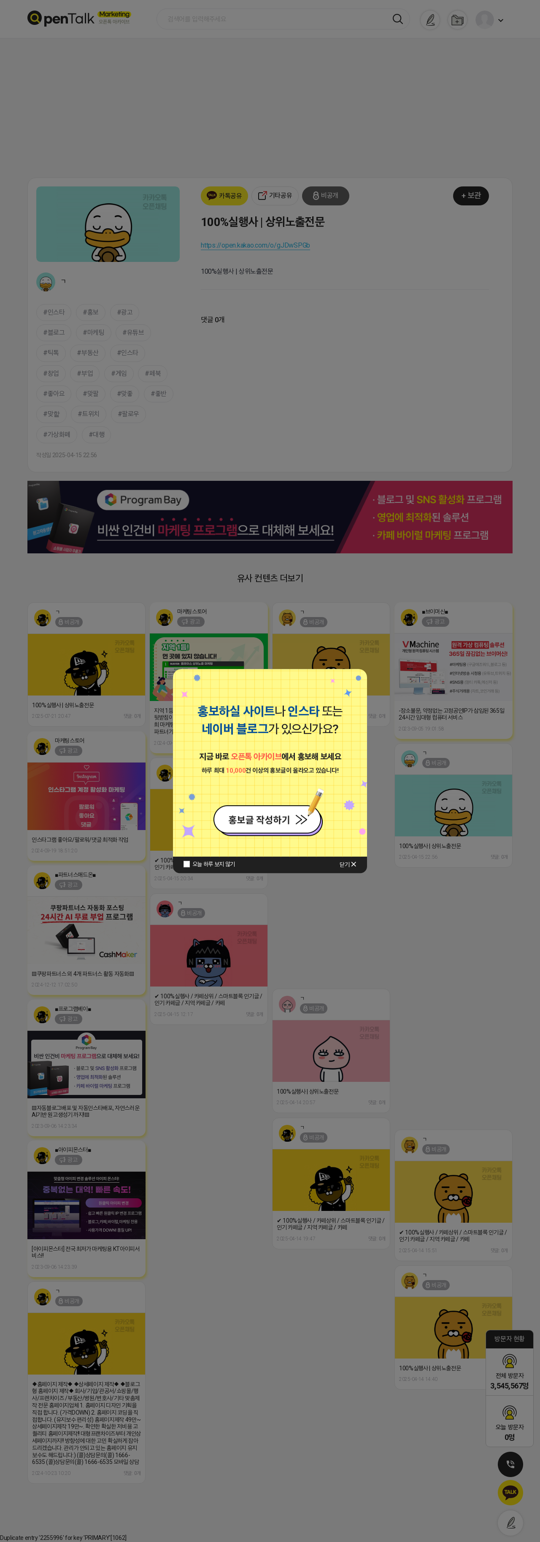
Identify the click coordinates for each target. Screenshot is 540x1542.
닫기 (348, 864)
